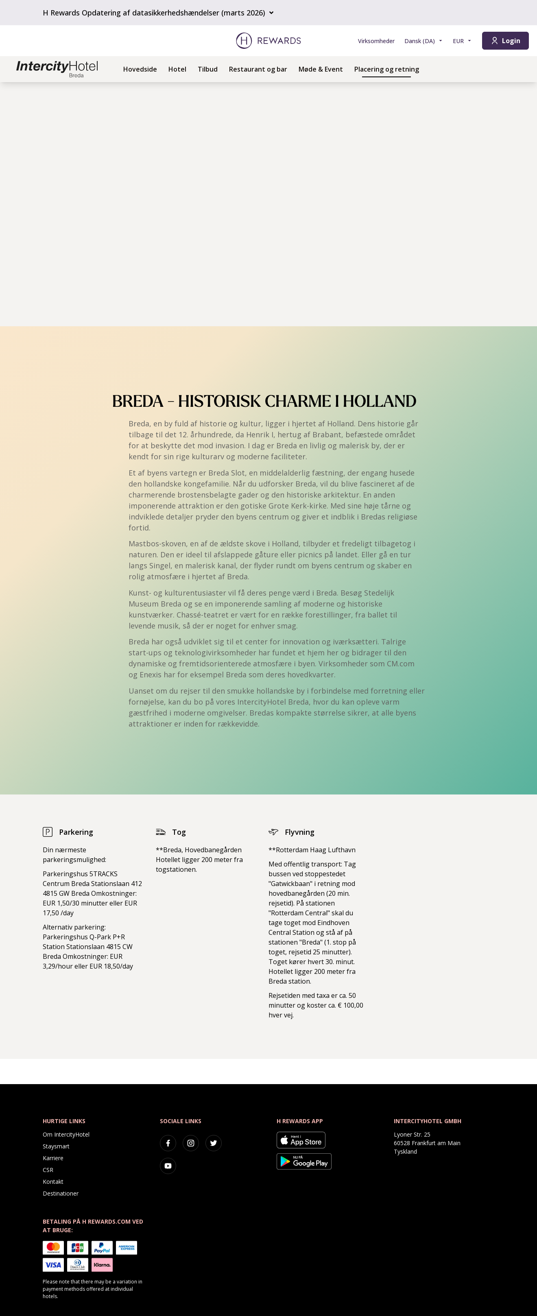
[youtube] (168, 1166)
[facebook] (168, 1143)
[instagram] (191, 1143)
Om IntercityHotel (66, 1134)
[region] (268, 204)
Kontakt (53, 1181)
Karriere (53, 1158)
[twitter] (213, 1143)
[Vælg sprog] (423, 40)
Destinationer (61, 1193)
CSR (48, 1170)
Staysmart (56, 1146)
